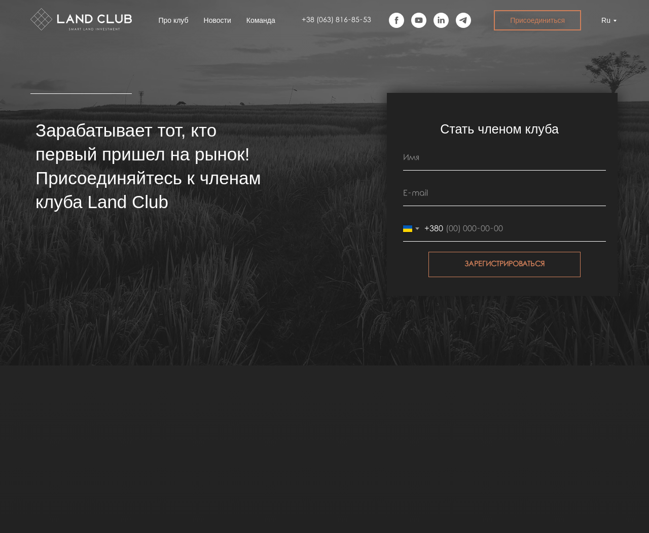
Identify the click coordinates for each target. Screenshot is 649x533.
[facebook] (396, 20)
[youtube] (418, 20)
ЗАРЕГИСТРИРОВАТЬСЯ (504, 264)
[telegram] (463, 20)
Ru (605, 20)
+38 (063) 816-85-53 (336, 20)
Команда (260, 20)
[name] (504, 158)
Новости (217, 20)
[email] (504, 193)
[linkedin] (441, 20)
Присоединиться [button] (537, 20)
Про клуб (173, 20)
